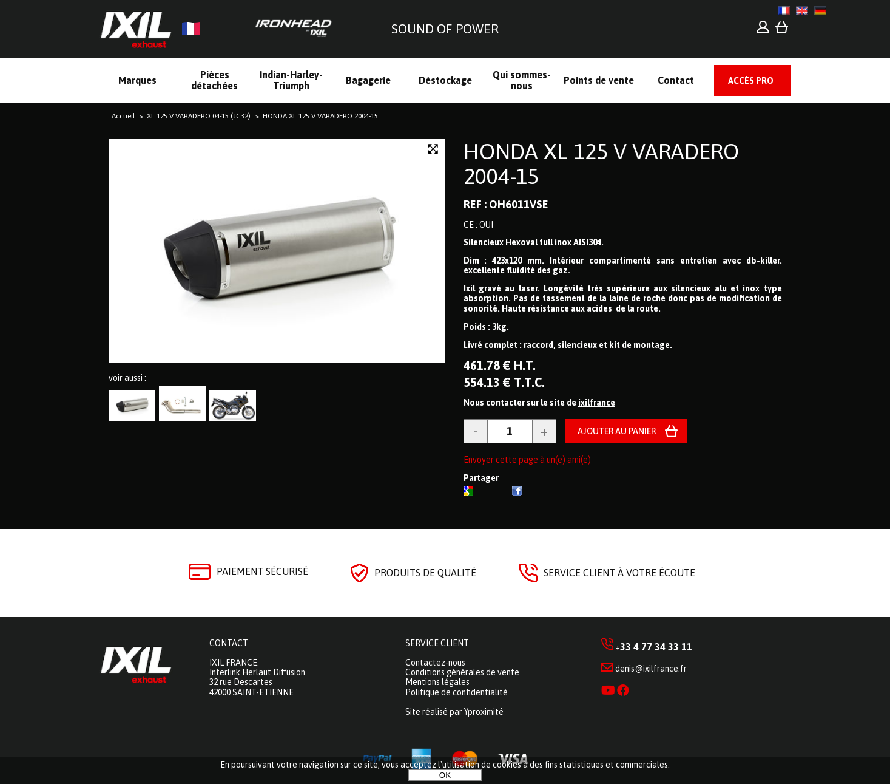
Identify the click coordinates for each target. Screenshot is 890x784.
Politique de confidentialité (456, 692)
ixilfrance (596, 402)
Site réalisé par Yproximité (454, 712)
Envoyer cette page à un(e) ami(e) (527, 460)
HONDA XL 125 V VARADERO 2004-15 (601, 163)
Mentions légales (437, 682)
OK (445, 775)
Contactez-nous (435, 662)
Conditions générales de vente (462, 672)
